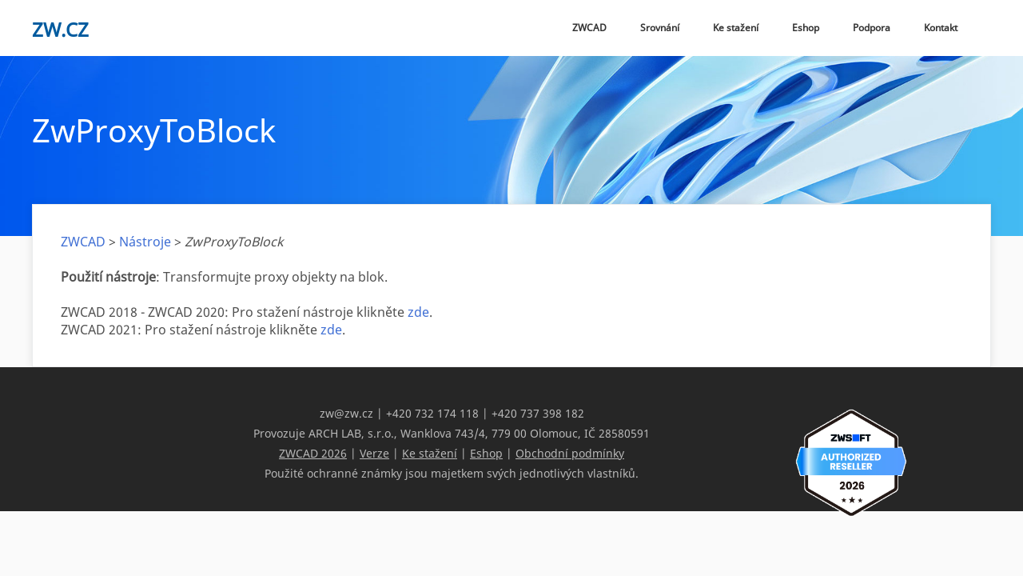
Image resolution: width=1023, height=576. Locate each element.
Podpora (871, 27)
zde (418, 312)
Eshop (805, 27)
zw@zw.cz (346, 413)
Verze (374, 453)
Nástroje (145, 241)
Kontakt (940, 27)
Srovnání (659, 27)
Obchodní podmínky (569, 453)
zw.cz (60, 29)
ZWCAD (589, 27)
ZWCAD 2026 (313, 453)
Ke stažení (735, 27)
